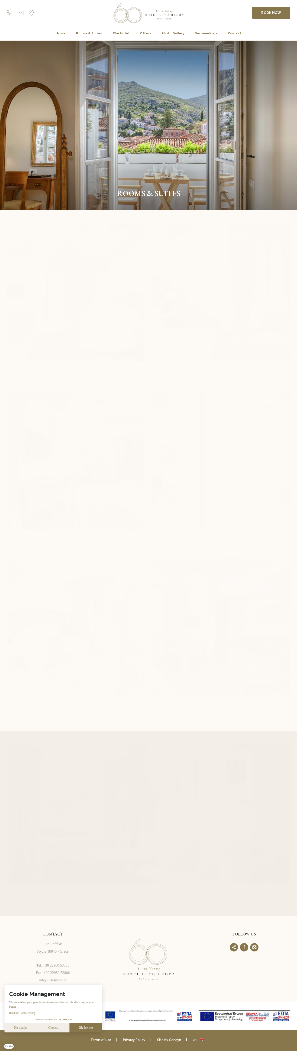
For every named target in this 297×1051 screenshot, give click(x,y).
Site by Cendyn (169, 1040)
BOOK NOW (271, 13)
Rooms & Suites (89, 33)
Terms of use (100, 1040)
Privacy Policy (134, 1040)
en (195, 1039)
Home (60, 33)
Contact (234, 33)
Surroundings (206, 33)
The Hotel (121, 33)
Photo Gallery (173, 33)
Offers (145, 33)
